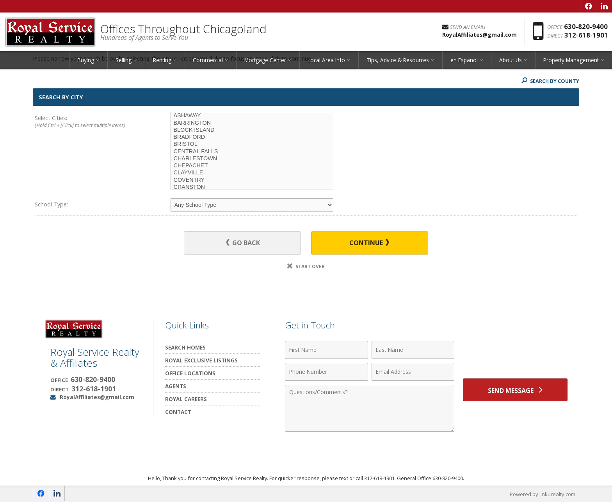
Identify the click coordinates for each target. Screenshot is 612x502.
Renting (162, 60)
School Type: (51, 204)
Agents (175, 386)
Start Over (306, 266)
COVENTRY (252, 180)
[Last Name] (413, 350)
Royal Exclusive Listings (201, 360)
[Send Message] (515, 390)
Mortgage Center (265, 60)
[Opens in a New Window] (588, 6)
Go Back (243, 242)
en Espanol (464, 60)
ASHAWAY (252, 115)
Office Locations (190, 373)
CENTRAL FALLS (252, 151)
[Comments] (369, 408)
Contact (178, 412)
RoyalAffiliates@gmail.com (97, 397)
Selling (124, 60)
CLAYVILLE (252, 172)
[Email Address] (413, 372)
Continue (368, 242)
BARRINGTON (252, 123)
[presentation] (515, 354)
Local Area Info (326, 60)
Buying (85, 60)
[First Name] (326, 350)
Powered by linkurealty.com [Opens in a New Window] (542, 494)
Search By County (549, 80)
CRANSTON (252, 187)
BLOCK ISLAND (252, 130)
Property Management (571, 60)
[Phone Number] (326, 372)
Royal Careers (186, 399)
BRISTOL (252, 144)
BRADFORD (252, 137)
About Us (510, 60)
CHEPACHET (252, 165)
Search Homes (185, 347)
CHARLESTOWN (252, 158)
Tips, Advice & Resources (397, 60)
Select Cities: (89, 122)
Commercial (208, 60)
